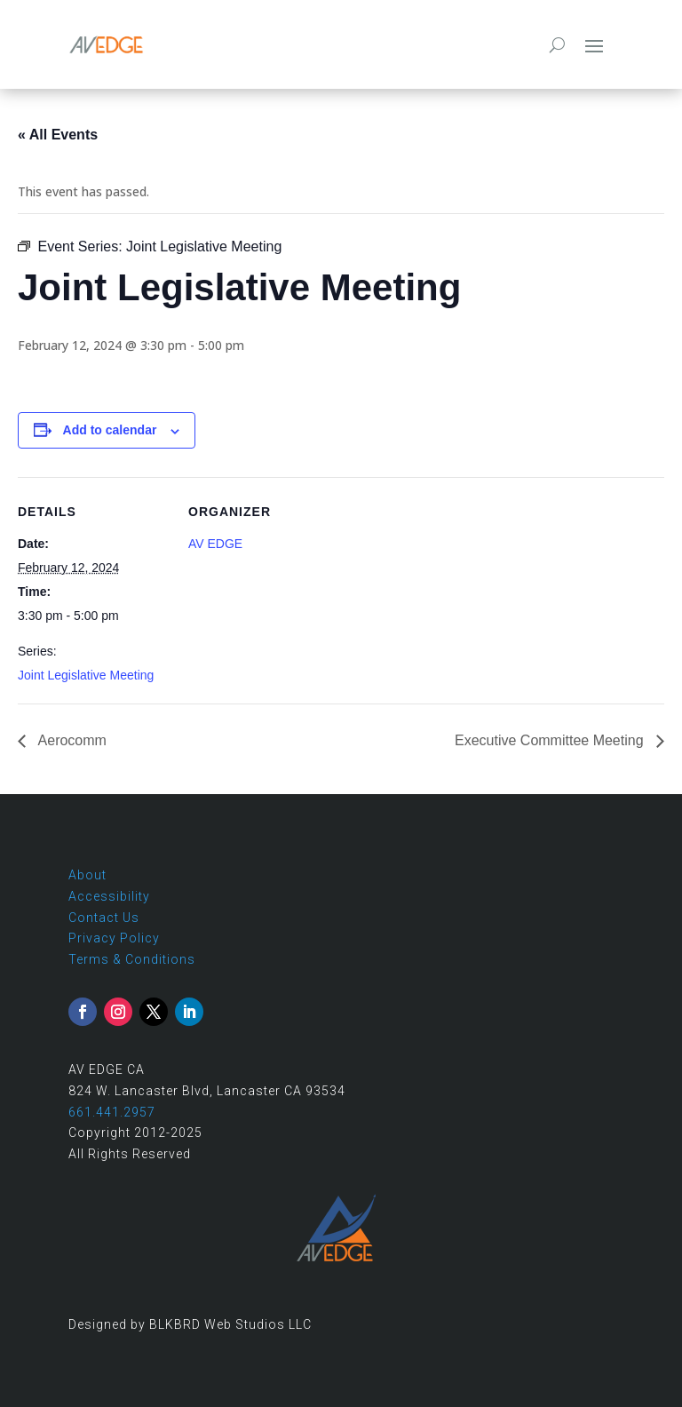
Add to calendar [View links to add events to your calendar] (110, 430)
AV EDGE (215, 544)
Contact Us (103, 917)
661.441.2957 (111, 1112)
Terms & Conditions (131, 959)
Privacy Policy (114, 938)
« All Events (58, 134)
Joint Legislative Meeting (86, 675)
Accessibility (109, 896)
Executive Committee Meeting (551, 740)
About (87, 875)
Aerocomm (71, 740)
